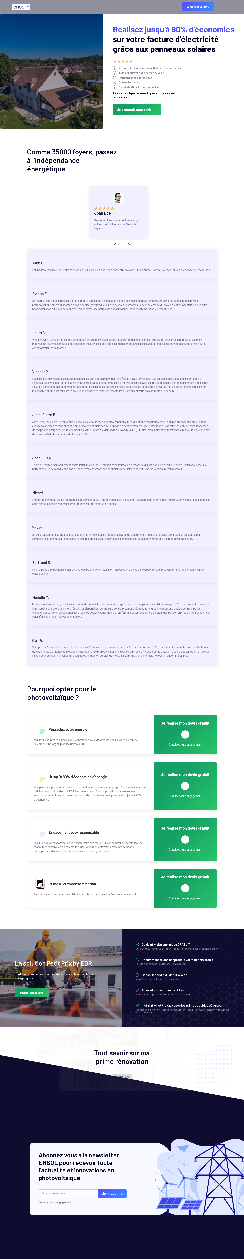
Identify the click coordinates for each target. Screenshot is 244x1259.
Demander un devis (198, 6)
